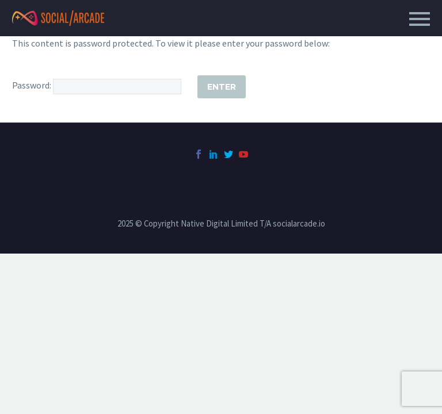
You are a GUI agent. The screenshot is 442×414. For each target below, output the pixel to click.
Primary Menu (419, 19)
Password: (96, 85)
